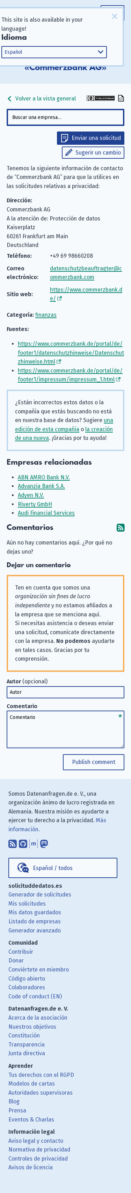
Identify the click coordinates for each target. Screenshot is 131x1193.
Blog (14, 1101)
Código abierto (26, 978)
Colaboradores (26, 987)
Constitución (24, 1035)
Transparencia (26, 1044)
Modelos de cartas (31, 1083)
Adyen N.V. (31, 495)
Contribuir (20, 951)
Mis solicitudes (27, 903)
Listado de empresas (34, 921)
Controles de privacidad (38, 1158)
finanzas (46, 315)
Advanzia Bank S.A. (41, 486)
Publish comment (93, 762)
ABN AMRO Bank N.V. (44, 477)
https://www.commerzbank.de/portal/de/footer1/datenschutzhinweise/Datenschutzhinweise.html (71, 352)
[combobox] (66, 117)
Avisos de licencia (30, 1167)
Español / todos (53, 868)
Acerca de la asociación (37, 1017)
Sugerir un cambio (98, 152)
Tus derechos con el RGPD (41, 1075)
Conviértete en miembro (38, 969)
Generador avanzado (34, 930)
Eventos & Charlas (31, 1119)
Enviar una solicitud (96, 138)
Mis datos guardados (34, 912)
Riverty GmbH (35, 504)
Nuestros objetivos (32, 1026)
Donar (16, 960)
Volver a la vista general (41, 98)
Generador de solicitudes (39, 894)
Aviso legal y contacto (35, 1141)
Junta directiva (26, 1053)
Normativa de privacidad (39, 1149)
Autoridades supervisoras (40, 1092)
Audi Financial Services (46, 513)
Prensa (17, 1110)
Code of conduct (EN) (35, 996)
